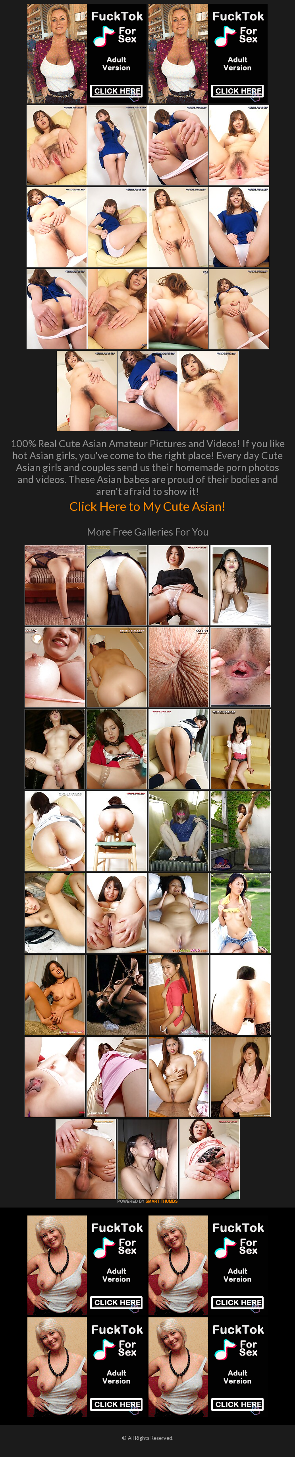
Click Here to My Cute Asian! (147, 505)
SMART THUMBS (161, 1201)
